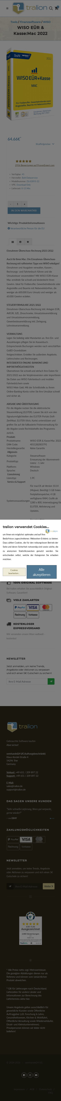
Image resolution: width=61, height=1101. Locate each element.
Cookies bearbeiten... (14, 572)
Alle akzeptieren (41, 572)
